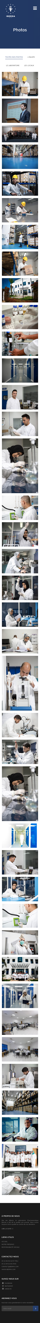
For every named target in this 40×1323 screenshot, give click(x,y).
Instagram (7, 1286)
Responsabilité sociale (10, 1247)
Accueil (4, 1241)
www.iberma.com (8, 1269)
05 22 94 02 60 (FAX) (9, 1264)
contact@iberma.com (10, 1266)
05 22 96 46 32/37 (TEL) (10, 1261)
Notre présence (8, 1244)
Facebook (7, 1283)
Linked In (6, 1289)
